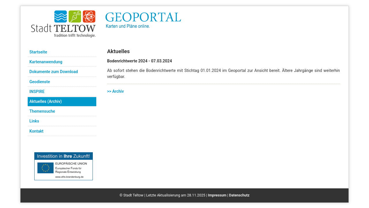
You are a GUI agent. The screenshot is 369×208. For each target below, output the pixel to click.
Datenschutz (239, 195)
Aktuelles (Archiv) (45, 101)
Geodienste (39, 81)
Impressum (217, 195)
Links (34, 121)
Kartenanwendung (45, 62)
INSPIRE (36, 91)
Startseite (38, 52)
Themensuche (42, 111)
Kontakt (36, 131)
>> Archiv (115, 91)
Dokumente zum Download (53, 71)
